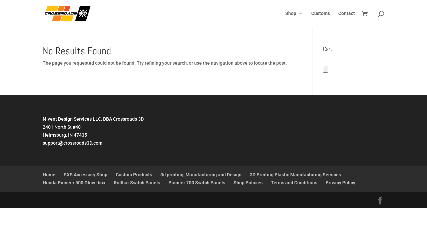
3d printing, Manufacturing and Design (201, 174)
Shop (290, 13)
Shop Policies (248, 182)
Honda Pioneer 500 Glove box (74, 182)
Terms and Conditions (294, 182)
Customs (320, 13)
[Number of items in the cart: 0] (325, 69)
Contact (346, 13)
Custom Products (134, 174)
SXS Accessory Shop (85, 174)
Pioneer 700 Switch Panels (196, 182)
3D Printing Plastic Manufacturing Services (295, 174)
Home (49, 174)
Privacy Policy (340, 182)
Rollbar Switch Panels (137, 182)
